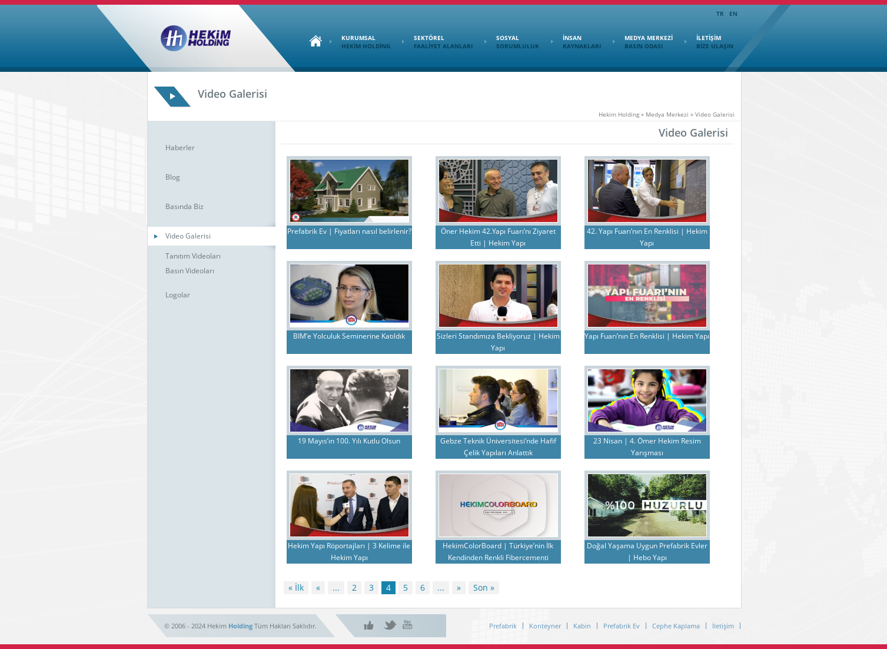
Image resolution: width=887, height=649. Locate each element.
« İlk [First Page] (296, 587)
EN (733, 13)
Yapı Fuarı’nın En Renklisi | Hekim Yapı (646, 336)
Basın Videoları (189, 271)
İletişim (723, 625)
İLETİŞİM (709, 42)
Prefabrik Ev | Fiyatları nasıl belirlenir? (349, 231)
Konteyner (545, 625)
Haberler (180, 148)
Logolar (177, 295)
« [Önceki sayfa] (318, 587)
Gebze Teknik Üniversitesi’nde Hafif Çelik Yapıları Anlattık (498, 447)
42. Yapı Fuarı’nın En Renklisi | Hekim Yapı (647, 237)
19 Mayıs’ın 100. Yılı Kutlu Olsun (349, 441)
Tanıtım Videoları (193, 256)
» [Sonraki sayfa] (459, 587)
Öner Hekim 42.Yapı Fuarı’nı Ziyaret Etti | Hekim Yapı (498, 237)
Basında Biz (184, 206)
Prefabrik (503, 625)
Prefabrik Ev (621, 625)
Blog (172, 177)
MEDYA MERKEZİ (643, 42)
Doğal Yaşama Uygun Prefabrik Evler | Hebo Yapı (647, 551)
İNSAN (576, 42)
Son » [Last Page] (483, 587)
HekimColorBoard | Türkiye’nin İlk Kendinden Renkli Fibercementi (498, 551)
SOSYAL (511, 42)
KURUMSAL (360, 42)
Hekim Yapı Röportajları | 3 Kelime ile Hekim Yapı (349, 551)
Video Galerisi (188, 236)
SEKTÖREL (437, 42)
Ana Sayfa (312, 40)
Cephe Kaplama (676, 625)
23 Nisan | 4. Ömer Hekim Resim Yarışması (647, 447)
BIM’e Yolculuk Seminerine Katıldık (349, 336)
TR (719, 13)
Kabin (582, 625)
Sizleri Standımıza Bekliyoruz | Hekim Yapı (498, 342)
